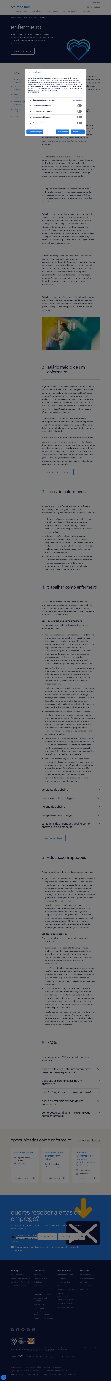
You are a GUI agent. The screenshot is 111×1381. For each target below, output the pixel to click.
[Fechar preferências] (3, 1377)
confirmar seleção (35, 132)
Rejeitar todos (62, 132)
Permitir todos (77, 132)
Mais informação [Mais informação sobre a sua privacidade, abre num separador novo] (33, 92)
